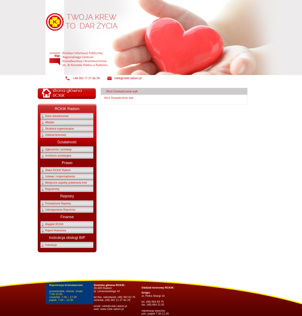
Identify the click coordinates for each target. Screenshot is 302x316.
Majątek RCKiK (54, 224)
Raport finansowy (55, 230)
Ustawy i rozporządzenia (60, 176)
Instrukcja (51, 244)
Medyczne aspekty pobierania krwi (66, 182)
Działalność (67, 142)
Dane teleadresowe (57, 116)
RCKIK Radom (67, 109)
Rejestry (67, 196)
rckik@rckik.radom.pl (114, 306)
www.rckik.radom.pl (112, 309)
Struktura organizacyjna (59, 128)
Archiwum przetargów (58, 155)
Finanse (67, 217)
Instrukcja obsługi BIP (67, 238)
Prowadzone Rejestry (58, 203)
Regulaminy (52, 188)
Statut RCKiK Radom (58, 170)
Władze (49, 122)
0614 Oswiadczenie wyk (118, 97)
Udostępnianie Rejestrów (60, 209)
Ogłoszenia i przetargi (58, 149)
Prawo (67, 163)
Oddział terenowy (55, 134)
